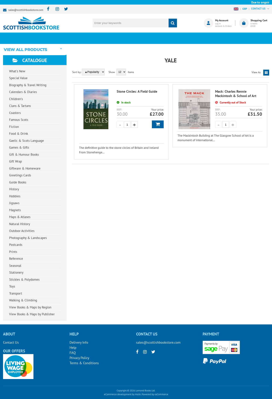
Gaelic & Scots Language (26, 141)
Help (73, 347)
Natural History (19, 224)
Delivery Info (79, 342)
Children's (16, 99)
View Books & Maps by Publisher (32, 314)
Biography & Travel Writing (27, 85)
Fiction (14, 127)
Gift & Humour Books (24, 154)
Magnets (15, 210)
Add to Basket (158, 124)
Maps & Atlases (19, 217)
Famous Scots (18, 120)
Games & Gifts (19, 147)
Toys (12, 286)
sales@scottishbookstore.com (25, 10)
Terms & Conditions (84, 363)
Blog (153, 38)
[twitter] (64, 9)
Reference (16, 258)
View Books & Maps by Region (30, 307)
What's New (107, 38)
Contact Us (11, 342)
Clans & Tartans (20, 106)
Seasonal (15, 266)
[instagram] (56, 9)
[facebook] (47, 9)
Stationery (16, 272)
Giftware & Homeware (24, 168)
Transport (15, 293)
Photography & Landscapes (28, 238)
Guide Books (17, 182)
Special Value (18, 78)
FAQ (73, 352)
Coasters (15, 113)
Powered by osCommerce (155, 394)
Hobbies (14, 196)
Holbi (138, 394)
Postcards (15, 245)
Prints (13, 252)
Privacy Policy (79, 358)
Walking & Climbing (23, 300)
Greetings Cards (20, 175)
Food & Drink (18, 133)
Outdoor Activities (21, 231)
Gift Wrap (15, 161)
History (14, 189)
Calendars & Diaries (23, 92)
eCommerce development (117, 394)
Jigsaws (14, 203)
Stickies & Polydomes (24, 279)
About (200, 38)
